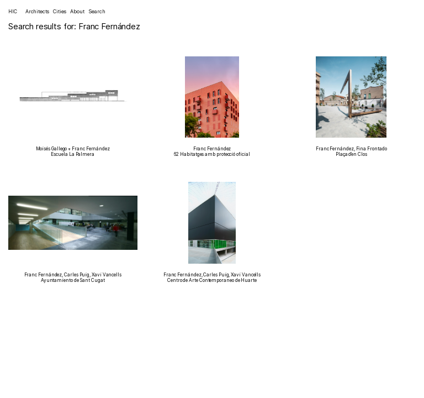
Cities (59, 11)
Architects (37, 11)
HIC (12, 11)
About (77, 11)
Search (96, 11)
